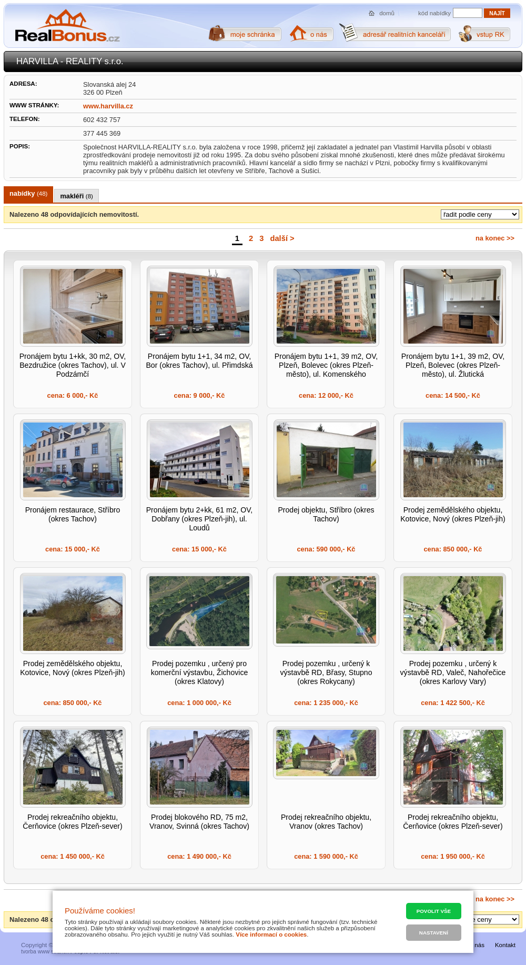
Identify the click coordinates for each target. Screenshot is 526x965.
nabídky (28, 193)
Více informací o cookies (271, 934)
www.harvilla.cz (108, 106)
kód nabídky (434, 13)
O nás (476, 945)
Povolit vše (434, 911)
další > (282, 238)
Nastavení (433, 933)
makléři (76, 196)
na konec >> (495, 238)
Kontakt (505, 945)
